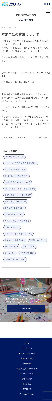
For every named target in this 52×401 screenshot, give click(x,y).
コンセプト (27, 348)
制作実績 (27, 363)
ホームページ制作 (27, 353)
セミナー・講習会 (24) (15, 240)
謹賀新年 (43, 137)
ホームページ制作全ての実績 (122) (20, 163)
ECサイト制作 (27, 374)
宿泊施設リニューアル (15, 137)
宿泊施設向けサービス (27, 368)
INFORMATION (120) (15, 259)
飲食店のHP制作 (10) (14, 208)
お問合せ (27, 389)
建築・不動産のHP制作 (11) (17, 182)
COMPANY (26, 308)
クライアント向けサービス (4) (18, 234)
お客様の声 (27, 379)
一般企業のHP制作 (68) (15, 169)
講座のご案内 (27, 358)
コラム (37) (10, 253)
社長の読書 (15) (27, 253)
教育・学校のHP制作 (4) (16, 202)
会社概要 (27, 384)
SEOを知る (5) (12, 246)
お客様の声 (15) (12, 227)
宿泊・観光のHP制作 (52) (16, 176)
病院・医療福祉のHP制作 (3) (18, 195)
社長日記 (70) (29, 246)
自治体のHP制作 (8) (14, 214)
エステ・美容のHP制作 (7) (17, 221)
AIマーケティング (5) (14, 157)
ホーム (27, 343)
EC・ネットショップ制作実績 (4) (20, 189)
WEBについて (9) (37, 240)
